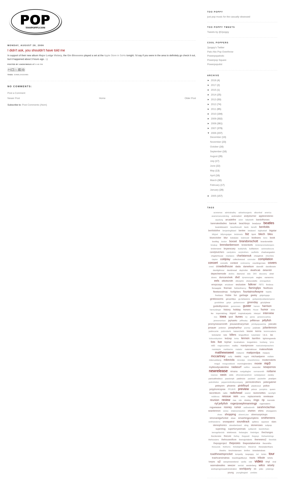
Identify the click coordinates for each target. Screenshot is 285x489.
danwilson (248, 266)
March (213, 180)
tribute (261, 457)
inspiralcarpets (244, 313)
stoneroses (257, 425)
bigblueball (262, 231)
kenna (258, 331)
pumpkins (263, 389)
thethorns (227, 447)
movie (258, 363)
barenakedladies (219, 223)
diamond (240, 274)
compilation (265, 259)
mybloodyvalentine (219, 367)
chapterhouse (217, 256)
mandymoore (247, 345)
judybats (256, 328)
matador (238, 349)
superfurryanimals (237, 429)
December (216, 137)
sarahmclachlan (266, 407)
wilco (262, 465)
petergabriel (269, 382)
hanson (257, 306)
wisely (270, 465)
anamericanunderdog (220, 216)
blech (261, 234)
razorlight (272, 393)
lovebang (263, 342)
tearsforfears (264, 429)
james (252, 317)
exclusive (240, 284)
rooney (228, 407)
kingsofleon (244, 335)
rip (263, 399)
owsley (271, 375)
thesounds (216, 447)
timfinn (247, 450)
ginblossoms (21, 75)
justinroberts (226, 331)
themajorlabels (245, 439)
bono (265, 238)
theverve (252, 447)
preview (243, 389)
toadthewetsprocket (221, 454)
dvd (237, 277)
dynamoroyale (248, 277)
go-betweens (244, 299)
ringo (256, 399)
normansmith (259, 371)
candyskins (231, 252)
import (233, 313)
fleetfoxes (268, 288)
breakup (214, 245)
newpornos (269, 367)
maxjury (266, 353)
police (266, 385)
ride (240, 400)
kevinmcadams (270, 331)
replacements (254, 396)
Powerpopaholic (215, 55)
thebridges (254, 432)
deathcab (255, 270)
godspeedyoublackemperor (263, 299)
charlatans (230, 256)
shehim (252, 410)
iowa (223, 316)
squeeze (265, 422)
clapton (215, 259)
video (259, 461)
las (271, 335)
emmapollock (265, 281)
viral (274, 462)
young (231, 472)
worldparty (245, 468)
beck (246, 227)
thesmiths (267, 443)
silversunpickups (259, 414)
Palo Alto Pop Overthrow (220, 51)
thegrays (255, 436)
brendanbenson (229, 244)
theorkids (272, 440)
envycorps (217, 284)
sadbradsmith (249, 407)
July (212, 161)
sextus (225, 411)
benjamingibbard (229, 231)
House (255, 310)
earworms (269, 277)
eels (216, 280)
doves (214, 277)
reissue (226, 396)
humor (264, 309)
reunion (214, 399)
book (272, 237)
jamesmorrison (220, 321)
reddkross (215, 397)
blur (226, 237)
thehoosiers (213, 439)
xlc (255, 469)
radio (225, 393)
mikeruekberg (215, 360)
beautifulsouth (236, 227)
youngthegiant (242, 473)
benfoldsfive (214, 230)
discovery (263, 274)
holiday (237, 309)
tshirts (270, 458)
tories (263, 454)
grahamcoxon (239, 303)
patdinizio (241, 378)
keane (250, 331)
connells (224, 263)
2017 (214, 85)
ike (212, 313)
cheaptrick (258, 256)
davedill (259, 266)
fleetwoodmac (220, 291)
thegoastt (245, 436)
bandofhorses (263, 219)
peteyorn (220, 385)
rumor (237, 407)
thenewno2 (260, 439)
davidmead (232, 270)
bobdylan (234, 238)
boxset (233, 241)
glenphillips (231, 299)
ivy (246, 317)
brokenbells (247, 245)
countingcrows (258, 263)
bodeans (256, 237)
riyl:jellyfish (221, 403)
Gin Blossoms (75, 55)
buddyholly (242, 249)
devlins (231, 274)
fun (235, 295)
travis (252, 457)
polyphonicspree (217, 389)
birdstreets (238, 234)
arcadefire (230, 219)
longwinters (252, 342)
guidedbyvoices (220, 306)
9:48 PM (39, 64)
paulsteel (251, 379)
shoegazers (271, 411)
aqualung (219, 220)
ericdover (229, 284)
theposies (234, 443)
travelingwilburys (239, 458)
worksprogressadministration (224, 469)
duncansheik (226, 277)
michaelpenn (258, 356)
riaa (234, 400)
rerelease (268, 396)
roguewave (215, 407)
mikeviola (229, 359)
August (214, 156)
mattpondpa (253, 352)
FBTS (261, 285)
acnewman (218, 213)
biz (247, 234)
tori (257, 454)
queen (272, 389)
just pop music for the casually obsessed (228, 16)
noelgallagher (245, 371)
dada (238, 266)
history (227, 309)
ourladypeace (259, 375)
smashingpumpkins (248, 418)
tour (272, 454)
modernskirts (269, 360)
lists (213, 341)
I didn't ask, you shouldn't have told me (36, 50)
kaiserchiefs (238, 331)
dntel (272, 274)
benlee (242, 230)
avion (241, 220)
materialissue (251, 349)
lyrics (272, 342)
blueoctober (215, 237)
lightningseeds (269, 338)
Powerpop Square (216, 60)
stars (274, 421)
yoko (261, 469)
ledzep (228, 338)
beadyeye (256, 223)
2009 (214, 118)
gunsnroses (235, 306)
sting (246, 425)
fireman (228, 288)
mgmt (246, 356)
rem (235, 396)
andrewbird (236, 216)
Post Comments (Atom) (34, 104)
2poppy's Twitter (215, 47)
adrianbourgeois (245, 213)
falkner (252, 284)
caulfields (255, 252)
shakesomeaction (238, 411)
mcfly (230, 357)
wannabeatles (217, 465)
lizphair (227, 342)
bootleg (215, 241)
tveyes (212, 461)
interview (268, 313)
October (214, 146)
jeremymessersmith (217, 324)
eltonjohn (239, 281)
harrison (267, 305)
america (268, 213)
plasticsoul (256, 386)
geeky (254, 295)
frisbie (228, 295)
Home (102, 98)
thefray (236, 436)
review (226, 399)
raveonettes (259, 392)
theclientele (216, 436)
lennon (245, 338)
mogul (217, 364)
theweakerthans (266, 447)
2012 (214, 104)
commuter (251, 259)
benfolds (264, 226)
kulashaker (255, 335)
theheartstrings (267, 436)
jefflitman (255, 320)
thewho (222, 450)
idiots (273, 310)
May (212, 170)
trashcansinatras (220, 457)
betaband (252, 231)
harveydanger (215, 310)
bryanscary (229, 248)
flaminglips (255, 287)
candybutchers (217, 252)
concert (213, 262)
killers (233, 334)
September (216, 151)
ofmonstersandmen (244, 375)
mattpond (240, 353)
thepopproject (220, 443)
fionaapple (216, 288)
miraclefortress (253, 360)
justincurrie (213, 331)
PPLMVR (231, 389)
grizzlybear (265, 302)
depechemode (218, 273)
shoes (219, 415)
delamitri (267, 270)
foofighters (235, 291)
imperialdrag (221, 313)
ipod (231, 317)
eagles (259, 277)
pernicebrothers (253, 382)
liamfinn (256, 338)
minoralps (241, 360)
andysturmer (250, 216)
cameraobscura (267, 249)
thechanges (267, 432)
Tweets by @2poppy (218, 32)
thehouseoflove (228, 439)
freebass (219, 295)
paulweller (262, 379)
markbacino (228, 349)
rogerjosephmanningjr (243, 403)
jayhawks (232, 320)
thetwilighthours (239, 447)
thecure (227, 436)
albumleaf (258, 213)
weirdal (241, 465)
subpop (268, 425)
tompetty (239, 454)
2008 (214, 123)
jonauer (212, 327)
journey (247, 328)
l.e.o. (265, 335)
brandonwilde (266, 241)
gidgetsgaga (265, 295)
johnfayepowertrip (258, 324)
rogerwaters (265, 404)
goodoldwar (219, 303)
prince (254, 389)
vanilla (243, 462)
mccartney (218, 356)
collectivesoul (239, 259)
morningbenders (244, 364)
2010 (214, 113)
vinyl (267, 461)
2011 (214, 109)
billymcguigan (226, 234)
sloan (233, 418)
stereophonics (220, 425)
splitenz (255, 422)
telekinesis (231, 432)
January (214, 189)
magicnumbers (223, 346)
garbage (243, 295)
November (216, 141)
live (220, 341)
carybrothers (243, 252)
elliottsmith (227, 280)
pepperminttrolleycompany (232, 382)
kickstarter (216, 335)
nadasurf (236, 367)
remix (243, 397)
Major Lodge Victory (50, 55)
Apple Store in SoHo (115, 55)
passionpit (229, 378)
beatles (268, 223)
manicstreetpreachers (265, 346)
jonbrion (222, 328)
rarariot (248, 393)
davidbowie (271, 266)
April (213, 175)
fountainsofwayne (253, 291)
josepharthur (235, 327)
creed (211, 267)
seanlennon (214, 410)
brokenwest (216, 249)
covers (272, 262)
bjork (253, 234)
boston (224, 242)
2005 (214, 195)
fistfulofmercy (240, 288)
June (213, 165)
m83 (213, 345)
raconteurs (214, 392)
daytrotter (243, 270)
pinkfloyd (243, 385)
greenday (252, 302)
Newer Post (14, 98)
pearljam (272, 378)
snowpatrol (228, 421)
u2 (219, 461)
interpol (257, 313)
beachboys (244, 223)
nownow (214, 375)
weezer (231, 465)
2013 (214, 99)
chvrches (270, 256)
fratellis (269, 292)
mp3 (267, 363)
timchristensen (235, 450)
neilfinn (247, 367)
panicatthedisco (216, 378)
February (215, 185)
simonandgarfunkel (219, 418)
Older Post (190, 98)
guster (247, 305)
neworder (256, 367)
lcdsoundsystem (215, 338)
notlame (271, 371)
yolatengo (270, 469)
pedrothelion (214, 382)
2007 (214, 128)
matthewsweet (224, 352)
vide (250, 462)
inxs (215, 317)
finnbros (269, 284)
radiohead (236, 392)
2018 (214, 80)
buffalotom (254, 249)
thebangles (243, 432)
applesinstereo (266, 216)
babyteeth (249, 220)
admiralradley (230, 213)
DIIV (255, 274)
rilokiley (247, 400)
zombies (253, 473)
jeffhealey (244, 321)
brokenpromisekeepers (264, 245)
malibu (235, 345)
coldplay (225, 259)
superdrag (221, 429)
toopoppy (249, 454)
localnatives (239, 342)
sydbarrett (252, 429)
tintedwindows (259, 450)
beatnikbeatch (221, 227)
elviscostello (251, 281)
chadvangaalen (268, 252)
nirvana (233, 371)
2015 (214, 89)
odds (231, 375)
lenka (236, 338)
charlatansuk (244, 255)
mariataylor (216, 349)
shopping (230, 414)
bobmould (245, 238)
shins (260, 410)
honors (247, 309)
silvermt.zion (243, 415)
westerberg (251, 465)
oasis (223, 374)
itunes (239, 316)
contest (234, 263)
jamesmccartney (264, 317)
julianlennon (270, 327)
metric (238, 356)
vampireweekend (230, 462)
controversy (245, 263)
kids (225, 335)
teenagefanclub (218, 432)
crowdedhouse (224, 266)
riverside (271, 400)
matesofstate (266, 349)
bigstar (273, 230)
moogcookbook (228, 364)
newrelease (218, 371)
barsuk (232, 223)
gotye (228, 303)
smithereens (268, 417)
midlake (270, 357)
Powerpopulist (214, 64)
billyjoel (215, 234)
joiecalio (272, 324)
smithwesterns (214, 422)
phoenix (231, 385)
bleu (270, 234)
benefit (254, 227)
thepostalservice (251, 443)
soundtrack (243, 421)
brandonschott (248, 241)
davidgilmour (218, 270)
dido (249, 274)
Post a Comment (16, 93)
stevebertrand (235, 425)
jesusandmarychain (239, 324)
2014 (214, 94)
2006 (214, 133)
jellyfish (266, 320)
